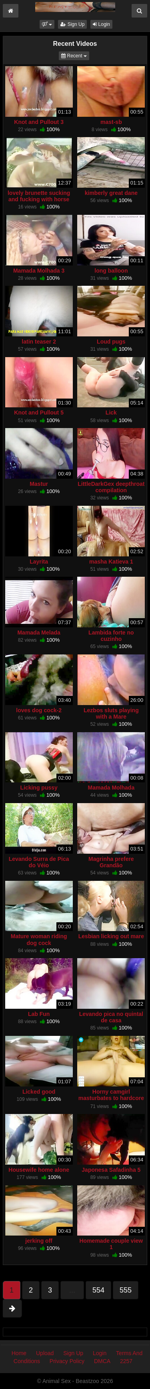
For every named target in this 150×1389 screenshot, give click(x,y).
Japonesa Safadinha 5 (111, 1170)
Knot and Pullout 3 (39, 122)
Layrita (39, 561)
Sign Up (72, 24)
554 (98, 1290)
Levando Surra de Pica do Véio (39, 862)
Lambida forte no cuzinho (111, 635)
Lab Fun (39, 1014)
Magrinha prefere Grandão (111, 862)
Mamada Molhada (111, 787)
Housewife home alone (38, 1170)
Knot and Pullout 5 (39, 412)
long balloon (111, 270)
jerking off (38, 1241)
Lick (111, 412)
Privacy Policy (67, 1361)
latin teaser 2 (39, 341)
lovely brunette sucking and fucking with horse (39, 196)
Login (101, 24)
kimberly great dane (111, 193)
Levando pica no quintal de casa (111, 1017)
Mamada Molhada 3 (38, 270)
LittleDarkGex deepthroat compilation (111, 487)
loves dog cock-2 (39, 710)
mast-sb (111, 122)
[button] (47, 24)
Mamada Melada (38, 632)
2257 (126, 1361)
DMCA (102, 1361)
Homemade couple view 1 (111, 1244)
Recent (75, 55)
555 (126, 1290)
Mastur (39, 484)
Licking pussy (38, 787)
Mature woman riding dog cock (39, 939)
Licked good (38, 1091)
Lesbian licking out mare (111, 936)
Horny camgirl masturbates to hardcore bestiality (111, 1098)
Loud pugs (111, 341)
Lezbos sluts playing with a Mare (111, 713)
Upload (45, 1353)
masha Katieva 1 (111, 561)
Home (19, 1353)
